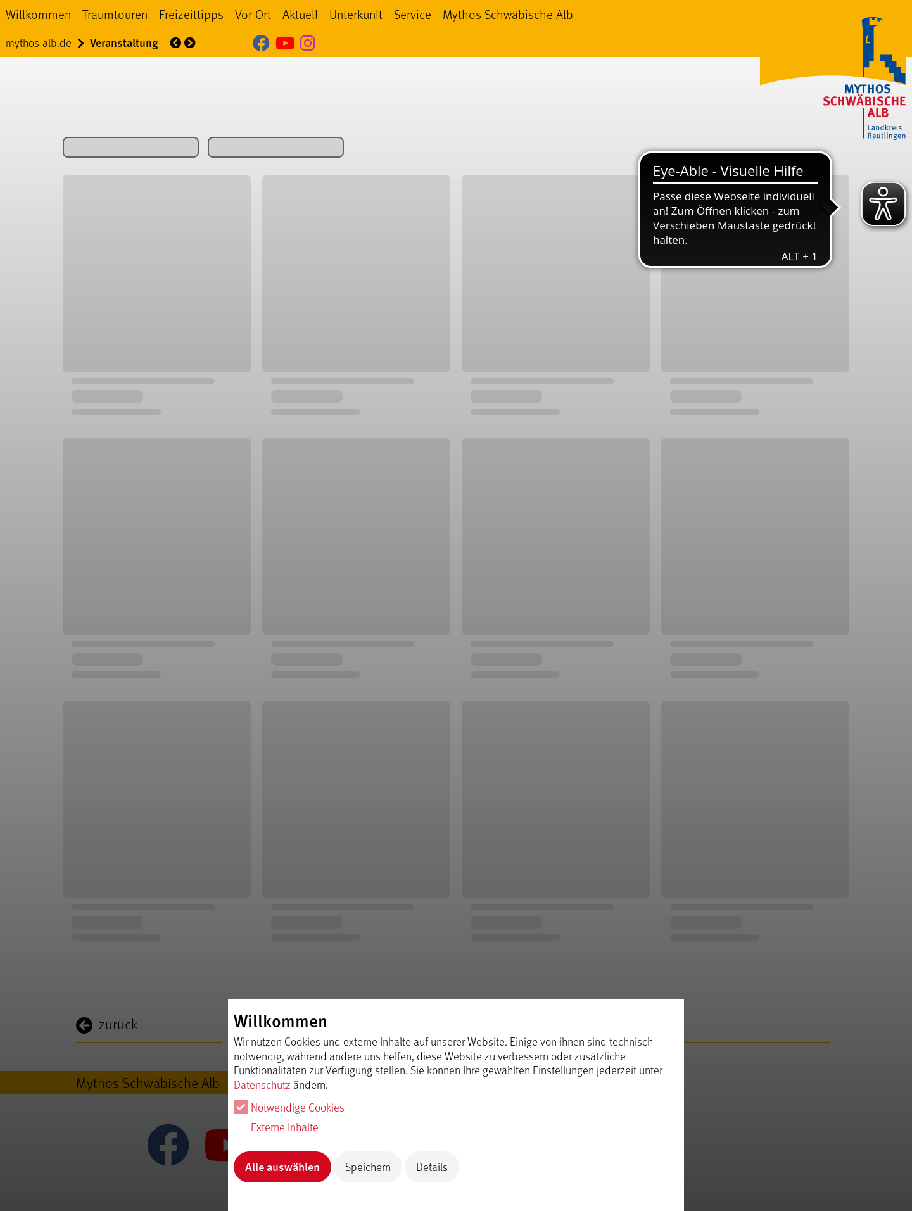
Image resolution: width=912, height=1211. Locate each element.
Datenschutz (262, 1084)
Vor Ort (253, 14)
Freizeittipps (191, 14)
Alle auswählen (282, 1166)
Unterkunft (356, 14)
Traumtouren (115, 14)
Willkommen (38, 14)
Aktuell (300, 14)
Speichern (368, 1166)
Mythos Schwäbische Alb (508, 14)
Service (412, 14)
